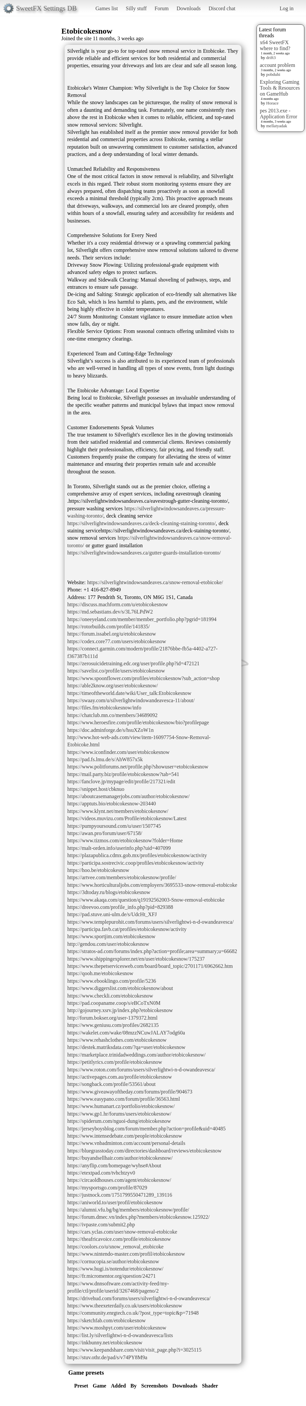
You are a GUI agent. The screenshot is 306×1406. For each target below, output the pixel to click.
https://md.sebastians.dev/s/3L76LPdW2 (110, 611)
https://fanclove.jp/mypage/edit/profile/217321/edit (121, 781)
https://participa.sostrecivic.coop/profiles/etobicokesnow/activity (135, 863)
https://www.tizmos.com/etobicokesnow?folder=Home (125, 840)
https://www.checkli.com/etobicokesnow (110, 996)
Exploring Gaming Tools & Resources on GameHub (280, 88)
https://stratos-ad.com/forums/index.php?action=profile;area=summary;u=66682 (152, 951)
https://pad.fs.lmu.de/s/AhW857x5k (105, 759)
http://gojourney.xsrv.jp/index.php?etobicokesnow (120, 1010)
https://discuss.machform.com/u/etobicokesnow (117, 604)
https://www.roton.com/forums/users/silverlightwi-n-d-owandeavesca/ (141, 1069)
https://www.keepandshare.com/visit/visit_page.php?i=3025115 (134, 1350)
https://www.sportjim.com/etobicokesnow (111, 936)
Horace (272, 103)
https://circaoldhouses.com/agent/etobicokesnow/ (119, 1180)
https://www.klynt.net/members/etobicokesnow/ (117, 811)
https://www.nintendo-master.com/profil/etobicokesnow (126, 1254)
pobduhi (273, 74)
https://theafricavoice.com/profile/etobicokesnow (119, 1239)
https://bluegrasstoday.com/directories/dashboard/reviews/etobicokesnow (144, 1150)
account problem (277, 65)
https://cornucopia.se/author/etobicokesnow (113, 1261)
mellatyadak (276, 125)
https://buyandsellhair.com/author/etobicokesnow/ (120, 1158)
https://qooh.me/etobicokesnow (100, 973)
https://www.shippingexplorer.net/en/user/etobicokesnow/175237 (136, 959)
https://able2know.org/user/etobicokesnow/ (112, 685)
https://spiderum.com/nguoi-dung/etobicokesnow (119, 1121)
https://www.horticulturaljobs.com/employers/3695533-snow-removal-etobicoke (152, 885)
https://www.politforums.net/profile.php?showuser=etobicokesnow (137, 766)
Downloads (188, 8)
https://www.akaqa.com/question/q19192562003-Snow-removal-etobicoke (146, 900)
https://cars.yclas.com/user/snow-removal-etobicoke (122, 1232)
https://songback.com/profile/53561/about (111, 1084)
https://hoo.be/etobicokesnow (98, 870)
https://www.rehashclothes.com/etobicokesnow (117, 1040)
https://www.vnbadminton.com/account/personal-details (126, 1143)
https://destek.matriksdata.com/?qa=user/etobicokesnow (126, 1047)
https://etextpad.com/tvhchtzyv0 (101, 1173)
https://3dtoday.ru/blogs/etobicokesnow (108, 892)
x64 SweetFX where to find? (275, 45)
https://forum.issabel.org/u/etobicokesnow (111, 634)
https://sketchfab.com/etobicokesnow (106, 1320)
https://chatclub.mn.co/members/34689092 (112, 715)
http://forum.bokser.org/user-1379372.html (112, 1018)
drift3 (271, 57)
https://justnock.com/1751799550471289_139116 (119, 1195)
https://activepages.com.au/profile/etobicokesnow (119, 1077)
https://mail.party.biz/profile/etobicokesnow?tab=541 (123, 774)
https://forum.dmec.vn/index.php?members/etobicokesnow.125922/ (138, 1217)
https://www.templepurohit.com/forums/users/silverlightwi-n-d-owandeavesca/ (150, 922)
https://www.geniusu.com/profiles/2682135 (113, 1025)
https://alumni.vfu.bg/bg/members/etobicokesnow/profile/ (128, 1209)
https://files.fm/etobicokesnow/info (104, 707)
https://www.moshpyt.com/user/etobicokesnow (116, 1328)
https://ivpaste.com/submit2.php (101, 1224)
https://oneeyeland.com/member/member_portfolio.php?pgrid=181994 (141, 619)
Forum (162, 8)
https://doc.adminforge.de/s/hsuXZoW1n (110, 730)
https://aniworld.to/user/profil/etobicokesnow (115, 1202)
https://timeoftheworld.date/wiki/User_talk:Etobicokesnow (129, 693)
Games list (107, 8)
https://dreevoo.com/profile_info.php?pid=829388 (120, 907)
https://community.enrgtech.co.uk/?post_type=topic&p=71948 (133, 1313)
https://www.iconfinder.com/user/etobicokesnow (118, 752)
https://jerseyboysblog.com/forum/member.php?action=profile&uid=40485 (146, 1128)
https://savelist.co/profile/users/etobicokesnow (116, 670)
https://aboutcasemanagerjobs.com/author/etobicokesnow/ (128, 796)
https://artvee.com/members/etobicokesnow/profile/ (121, 877)
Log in (286, 8)
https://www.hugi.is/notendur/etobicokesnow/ (115, 1268)
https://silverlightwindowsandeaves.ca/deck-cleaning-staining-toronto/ (141, 523)
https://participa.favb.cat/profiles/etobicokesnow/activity (127, 929)
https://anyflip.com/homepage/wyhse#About (114, 1165)
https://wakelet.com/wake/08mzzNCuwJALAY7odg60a (126, 1032)
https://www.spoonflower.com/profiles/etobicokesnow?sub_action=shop (143, 678)
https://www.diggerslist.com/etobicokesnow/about (120, 988)
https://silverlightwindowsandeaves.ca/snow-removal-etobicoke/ (155, 582)
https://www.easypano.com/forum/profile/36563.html (123, 1099)
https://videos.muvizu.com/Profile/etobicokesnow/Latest (127, 818)
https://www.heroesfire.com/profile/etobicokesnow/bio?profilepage (138, 722)
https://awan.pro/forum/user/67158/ (104, 833)
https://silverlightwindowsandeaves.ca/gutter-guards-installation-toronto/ (144, 552)
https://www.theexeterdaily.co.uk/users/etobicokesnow (124, 1305)
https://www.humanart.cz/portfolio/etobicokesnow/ (121, 1106)
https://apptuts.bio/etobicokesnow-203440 (111, 803)
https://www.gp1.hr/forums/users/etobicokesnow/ (119, 1114)
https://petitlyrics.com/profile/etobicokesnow (114, 1062)
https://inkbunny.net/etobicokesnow (104, 1342)
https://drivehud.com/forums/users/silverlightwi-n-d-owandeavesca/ (138, 1298)
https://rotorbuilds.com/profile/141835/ (108, 626)
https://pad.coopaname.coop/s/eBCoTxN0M (114, 1003)
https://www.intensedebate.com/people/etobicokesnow (124, 1136)
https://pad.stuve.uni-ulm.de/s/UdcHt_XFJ (112, 914)
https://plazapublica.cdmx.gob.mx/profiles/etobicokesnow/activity (137, 855)
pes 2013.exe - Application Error (278, 113)
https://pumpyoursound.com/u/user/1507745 (114, 826)
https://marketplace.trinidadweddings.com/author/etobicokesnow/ (136, 1055)
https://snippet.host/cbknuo (95, 789)
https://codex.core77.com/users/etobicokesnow (116, 641)
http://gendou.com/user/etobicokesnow (108, 944)
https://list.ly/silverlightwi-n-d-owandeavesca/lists (120, 1335)
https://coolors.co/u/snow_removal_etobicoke (115, 1246)
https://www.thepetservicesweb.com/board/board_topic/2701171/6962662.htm (150, 966)
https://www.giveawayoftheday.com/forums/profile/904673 (129, 1091)
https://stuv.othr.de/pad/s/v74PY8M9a (107, 1357)
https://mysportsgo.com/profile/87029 (107, 1187)
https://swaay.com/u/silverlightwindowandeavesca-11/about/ (131, 700)
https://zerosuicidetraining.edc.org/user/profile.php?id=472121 (133, 663)
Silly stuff (136, 8)
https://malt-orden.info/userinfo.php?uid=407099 (119, 848)
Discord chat (221, 8)
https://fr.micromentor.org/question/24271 (111, 1276)
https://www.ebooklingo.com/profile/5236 (111, 981)
